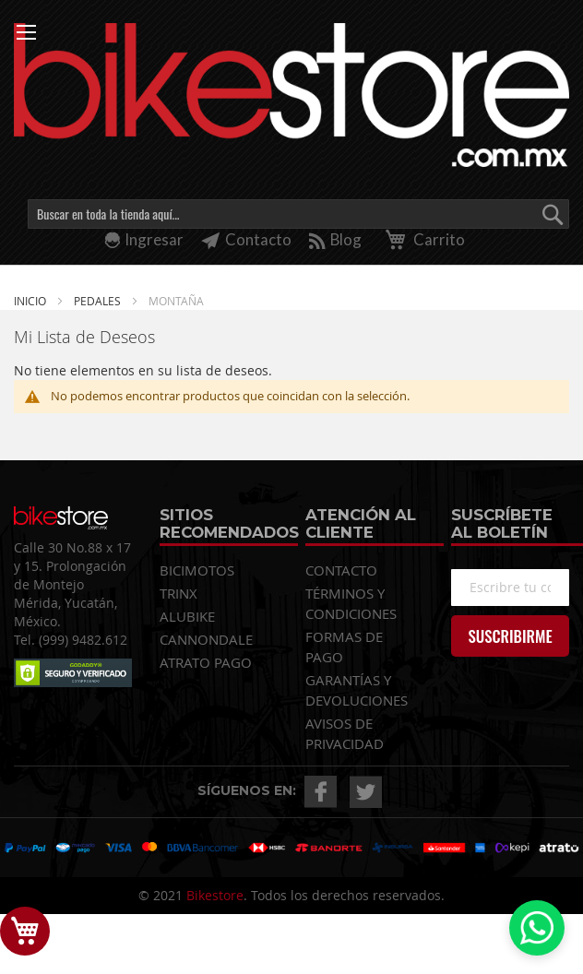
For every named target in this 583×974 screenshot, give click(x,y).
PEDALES (99, 300)
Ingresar (154, 239)
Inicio (31, 300)
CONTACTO (341, 570)
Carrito (422, 239)
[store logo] (291, 95)
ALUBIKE (187, 616)
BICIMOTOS (197, 570)
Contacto (246, 239)
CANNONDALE (206, 639)
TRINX (178, 593)
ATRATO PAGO (206, 662)
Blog (335, 239)
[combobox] (298, 214)
